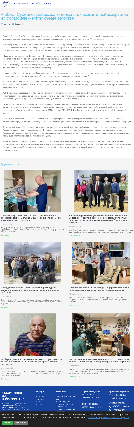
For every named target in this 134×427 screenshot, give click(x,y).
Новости (6, 24)
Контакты (38, 404)
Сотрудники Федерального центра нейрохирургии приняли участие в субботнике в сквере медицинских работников (30, 290)
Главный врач (40, 397)
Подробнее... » (6, 235)
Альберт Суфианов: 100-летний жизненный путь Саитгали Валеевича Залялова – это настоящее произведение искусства (31, 362)
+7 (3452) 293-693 (120, 407)
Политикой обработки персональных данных (108, 418)
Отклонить (21, 423)
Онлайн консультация (63, 402)
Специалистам (61, 407)
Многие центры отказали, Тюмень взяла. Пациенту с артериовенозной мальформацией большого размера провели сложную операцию (31, 218)
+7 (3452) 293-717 (120, 410)
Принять (7, 423)
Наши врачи (39, 399)
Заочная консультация (64, 404)
